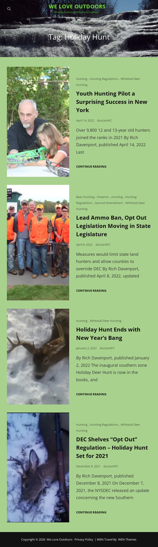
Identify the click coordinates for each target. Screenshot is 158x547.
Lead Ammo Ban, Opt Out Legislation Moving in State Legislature (113, 226)
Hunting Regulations (104, 79)
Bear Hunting (85, 197)
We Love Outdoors (59, 539)
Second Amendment (109, 203)
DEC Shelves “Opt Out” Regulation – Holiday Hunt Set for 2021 (112, 447)
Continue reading (91, 167)
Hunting (81, 79)
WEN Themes (127, 539)
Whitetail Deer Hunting (105, 321)
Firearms (103, 197)
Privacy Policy (84, 539)
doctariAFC (104, 120)
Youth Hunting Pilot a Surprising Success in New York (111, 102)
